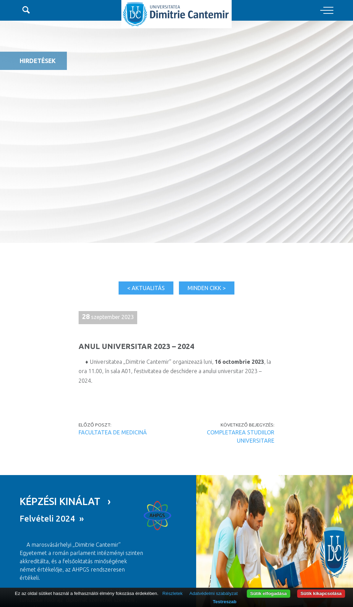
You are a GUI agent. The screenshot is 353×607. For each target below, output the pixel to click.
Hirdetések (38, 61)
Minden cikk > (207, 288)
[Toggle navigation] (326, 10)
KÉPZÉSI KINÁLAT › (65, 501)
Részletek (172, 593)
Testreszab (224, 601)
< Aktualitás (146, 288)
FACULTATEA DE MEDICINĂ (113, 432)
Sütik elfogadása (268, 593)
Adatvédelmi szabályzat (213, 593)
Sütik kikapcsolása (321, 593)
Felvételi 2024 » (52, 518)
